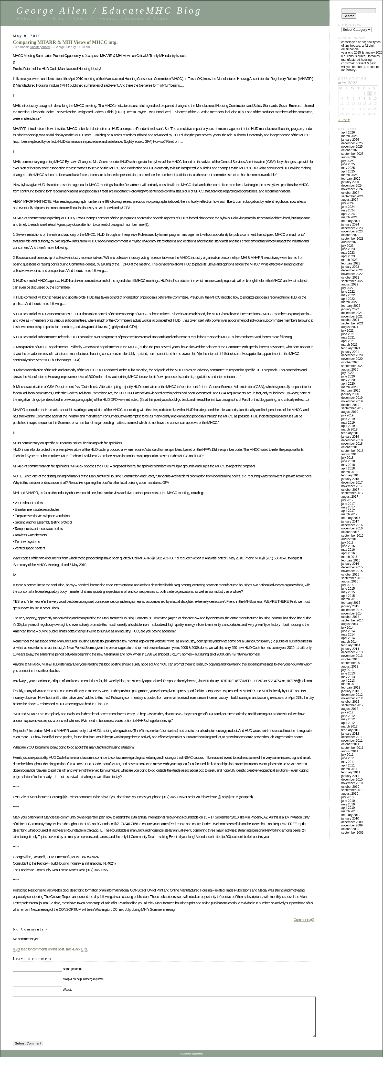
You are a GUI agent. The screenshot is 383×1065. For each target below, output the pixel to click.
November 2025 (352, 146)
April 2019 (348, 426)
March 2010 (349, 811)
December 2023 (352, 228)
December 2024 (352, 185)
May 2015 (348, 592)
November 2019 (352, 401)
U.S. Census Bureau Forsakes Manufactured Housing (360, 58)
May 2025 (348, 168)
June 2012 (348, 716)
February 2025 (350, 178)
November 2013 (352, 656)
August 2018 (349, 454)
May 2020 (348, 380)
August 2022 (349, 284)
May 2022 (348, 295)
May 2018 (348, 465)
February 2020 (350, 390)
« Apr (344, 119)
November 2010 (352, 783)
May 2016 (348, 549)
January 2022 (350, 309)
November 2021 (352, 316)
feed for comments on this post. (39, 949)
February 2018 (350, 475)
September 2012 (352, 705)
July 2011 (347, 754)
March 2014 (349, 641)
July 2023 (347, 246)
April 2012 (348, 723)
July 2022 (347, 288)
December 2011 (352, 737)
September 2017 (352, 493)
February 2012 (350, 730)
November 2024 (352, 189)
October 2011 (350, 744)
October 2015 (350, 574)
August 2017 (349, 496)
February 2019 (350, 433)
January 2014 (350, 649)
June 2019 (348, 419)
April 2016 (348, 553)
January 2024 (350, 224)
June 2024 (348, 207)
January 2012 (350, 733)
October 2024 (350, 192)
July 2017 (347, 500)
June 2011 (348, 758)
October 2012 (350, 701)
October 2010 (350, 786)
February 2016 (350, 560)
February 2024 (350, 221)
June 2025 (348, 164)
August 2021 (349, 327)
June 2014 (348, 631)
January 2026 (350, 139)
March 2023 (349, 260)
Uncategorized (40, 47)
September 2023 (352, 238)
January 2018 (350, 479)
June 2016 (348, 546)
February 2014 (350, 645)
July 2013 (347, 670)
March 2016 (349, 557)
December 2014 (352, 610)
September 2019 (352, 408)
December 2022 (352, 270)
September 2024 (352, 196)
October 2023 (350, 235)
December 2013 (352, 652)
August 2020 (349, 369)
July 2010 (347, 797)
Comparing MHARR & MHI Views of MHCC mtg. (65, 42)
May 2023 (348, 252)
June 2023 (348, 249)
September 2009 (352, 832)
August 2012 (349, 709)
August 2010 (349, 793)
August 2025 (349, 157)
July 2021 (347, 330)
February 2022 (350, 306)
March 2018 (349, 472)
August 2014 (349, 624)
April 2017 (348, 511)
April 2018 (348, 468)
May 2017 (348, 507)
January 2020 (350, 394)
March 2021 (349, 344)
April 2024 (348, 214)
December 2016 (352, 525)
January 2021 (350, 352)
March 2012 (349, 726)
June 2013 (348, 673)
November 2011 (352, 740)
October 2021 (350, 320)
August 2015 (349, 581)
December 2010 (352, 779)
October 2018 (350, 447)
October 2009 (350, 829)
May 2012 (348, 719)
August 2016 (349, 539)
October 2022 (350, 277)
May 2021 (348, 337)
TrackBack (76, 949)
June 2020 (348, 376)
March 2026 (349, 136)
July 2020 (347, 373)
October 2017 (350, 489)
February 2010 (350, 815)
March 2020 (349, 387)
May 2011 (348, 762)
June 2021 (348, 334)
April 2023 (348, 256)
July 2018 (347, 457)
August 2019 (349, 412)
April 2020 (348, 383)
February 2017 (350, 518)
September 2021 (352, 323)
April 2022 (348, 299)
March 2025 (349, 175)
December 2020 (352, 355)
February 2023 (350, 263)
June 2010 (348, 801)
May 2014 (348, 634)
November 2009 (352, 825)
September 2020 (352, 366)
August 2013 (349, 666)
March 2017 (349, 514)
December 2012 (352, 695)
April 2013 (348, 680)
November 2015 (352, 571)
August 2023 (349, 242)
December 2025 (352, 143)
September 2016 (352, 535)
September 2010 (352, 790)
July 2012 (347, 712)
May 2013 (348, 677)
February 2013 (350, 687)
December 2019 (352, 398)
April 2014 (348, 638)
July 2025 (347, 161)
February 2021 (350, 348)
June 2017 (348, 504)
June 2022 (348, 291)
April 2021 (348, 341)
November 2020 (352, 359)
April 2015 (348, 596)
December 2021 (352, 313)
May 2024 (348, 210)
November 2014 (352, 613)
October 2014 (350, 617)
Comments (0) (304, 920)
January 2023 (350, 267)
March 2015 (349, 599)
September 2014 (352, 620)
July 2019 (347, 415)
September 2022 (352, 281)
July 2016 (347, 543)
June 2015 (348, 588)
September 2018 (352, 451)
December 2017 (352, 482)
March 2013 (349, 684)
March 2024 (349, 217)
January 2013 (350, 691)
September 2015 (352, 578)
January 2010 (350, 818)
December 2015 (352, 567)
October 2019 (350, 405)
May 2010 (348, 804)
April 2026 (348, 132)
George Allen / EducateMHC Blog (109, 10)
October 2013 (350, 659)
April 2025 (348, 171)
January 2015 (350, 606)
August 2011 (349, 751)
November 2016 (352, 528)
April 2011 (348, 765)
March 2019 (349, 429)
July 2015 (347, 585)
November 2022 (352, 274)
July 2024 (347, 203)
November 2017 (352, 486)
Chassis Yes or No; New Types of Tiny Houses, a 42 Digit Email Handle (360, 45)
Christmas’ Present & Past (358, 63)
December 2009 (352, 822)
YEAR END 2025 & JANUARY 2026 (361, 52)
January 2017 (350, 521)
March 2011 (349, 769)
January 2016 (350, 564)
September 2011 (352, 748)
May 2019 (348, 422)
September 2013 (352, 663)
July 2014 (347, 627)
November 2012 (352, 698)
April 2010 (348, 808)
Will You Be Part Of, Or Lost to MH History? (360, 68)
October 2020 (350, 362)
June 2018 (348, 461)
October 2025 (350, 150)
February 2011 (350, 772)
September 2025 (352, 154)
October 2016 (350, 532)
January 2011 (350, 776)
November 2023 (352, 231)
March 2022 (349, 302)
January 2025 (350, 182)
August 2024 (349, 199)
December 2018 (352, 440)
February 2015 (350, 603)
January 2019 (350, 436)
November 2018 (352, 443)
